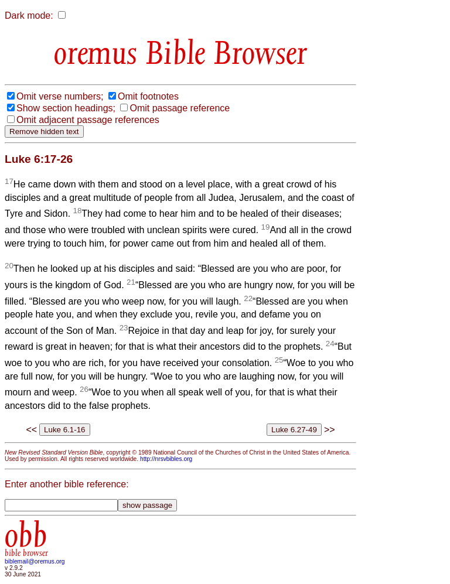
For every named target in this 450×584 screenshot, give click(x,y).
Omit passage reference (179, 108)
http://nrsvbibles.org (166, 459)
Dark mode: (29, 16)
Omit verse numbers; (59, 96)
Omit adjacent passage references (87, 120)
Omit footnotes (148, 96)
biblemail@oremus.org (35, 561)
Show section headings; (65, 108)
